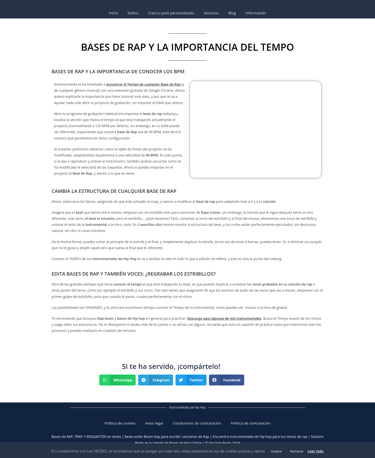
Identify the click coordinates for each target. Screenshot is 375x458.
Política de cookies (119, 423)
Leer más (316, 451)
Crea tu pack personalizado (171, 12)
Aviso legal (154, 423)
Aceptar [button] (276, 451)
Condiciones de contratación (197, 423)
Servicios (211, 12)
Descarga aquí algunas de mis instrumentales (224, 318)
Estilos (132, 12)
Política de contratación (251, 423)
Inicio (113, 12)
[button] (117, 380)
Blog (232, 12)
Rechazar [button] (297, 451)
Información (256, 12)
